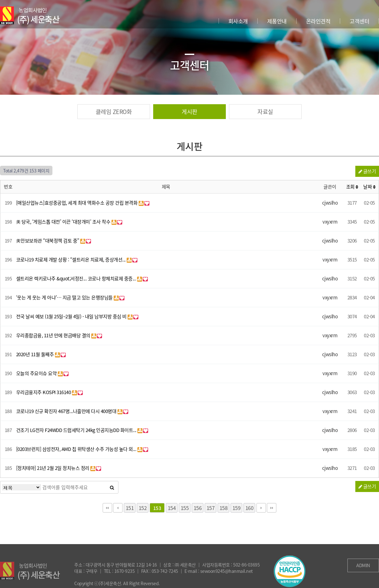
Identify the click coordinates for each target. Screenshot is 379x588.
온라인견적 (318, 21)
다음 (261, 508)
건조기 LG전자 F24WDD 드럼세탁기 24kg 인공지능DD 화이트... (77, 430)
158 (224, 508)
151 (130, 508)
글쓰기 (367, 171)
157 (211, 508)
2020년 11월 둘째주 (35, 354)
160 (249, 508)
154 (172, 508)
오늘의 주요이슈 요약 (37, 373)
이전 (118, 508)
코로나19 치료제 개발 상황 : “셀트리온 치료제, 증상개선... (71, 259)
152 (143, 508)
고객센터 (359, 21)
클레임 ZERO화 (114, 111)
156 (198, 508)
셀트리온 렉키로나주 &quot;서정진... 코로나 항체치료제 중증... (76, 278)
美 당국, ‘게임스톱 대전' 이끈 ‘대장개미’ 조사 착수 (63, 221)
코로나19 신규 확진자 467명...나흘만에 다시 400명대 (66, 411)
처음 (107, 508)
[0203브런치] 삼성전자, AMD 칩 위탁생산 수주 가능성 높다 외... (76, 449)
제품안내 (277, 21)
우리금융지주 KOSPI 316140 (44, 392)
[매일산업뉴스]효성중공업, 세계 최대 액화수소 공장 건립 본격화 (77, 202)
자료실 (265, 111)
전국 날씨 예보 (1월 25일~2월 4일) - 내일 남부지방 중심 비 (72, 316)
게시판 (189, 111)
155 (185, 508)
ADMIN (363, 565)
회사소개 (238, 21)
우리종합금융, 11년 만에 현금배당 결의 (54, 335)
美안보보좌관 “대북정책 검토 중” (48, 240)
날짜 (369, 186)
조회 (352, 186)
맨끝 (271, 508)
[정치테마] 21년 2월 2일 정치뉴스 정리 (53, 468)
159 (236, 508)
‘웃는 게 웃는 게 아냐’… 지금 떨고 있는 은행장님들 (65, 297)
